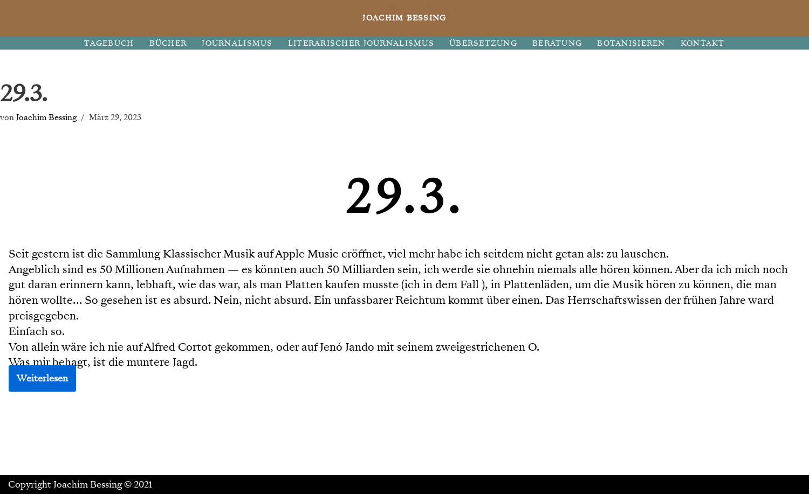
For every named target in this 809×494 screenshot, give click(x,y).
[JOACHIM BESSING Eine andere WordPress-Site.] (405, 18)
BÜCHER (168, 43)
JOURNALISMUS (237, 43)
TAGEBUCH (109, 43)
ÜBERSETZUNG (483, 43)
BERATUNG (557, 43)
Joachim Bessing (46, 117)
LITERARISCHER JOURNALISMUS (361, 43)
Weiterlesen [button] (42, 378)
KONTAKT (703, 43)
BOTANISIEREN (631, 43)
